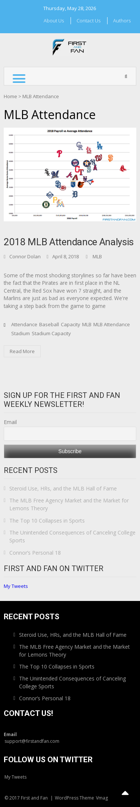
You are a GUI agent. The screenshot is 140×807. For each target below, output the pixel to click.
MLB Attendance (111, 324)
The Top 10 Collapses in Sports (47, 520)
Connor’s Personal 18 (35, 552)
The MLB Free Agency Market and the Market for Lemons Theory (69, 504)
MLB (97, 256)
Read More (22, 351)
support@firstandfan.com (31, 741)
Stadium (20, 333)
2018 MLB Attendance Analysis (69, 241)
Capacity (70, 324)
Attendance (24, 324)
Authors (122, 20)
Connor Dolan (25, 256)
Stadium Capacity (51, 333)
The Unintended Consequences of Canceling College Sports (72, 536)
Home (10, 96)
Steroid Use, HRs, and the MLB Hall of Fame (63, 488)
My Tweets (16, 586)
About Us (54, 20)
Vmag (102, 798)
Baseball (49, 324)
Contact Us (88, 20)
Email (10, 422)
